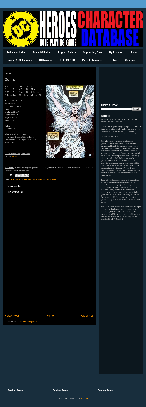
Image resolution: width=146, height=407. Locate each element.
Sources (130, 60)
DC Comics (15, 179)
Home (50, 315)
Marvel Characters (92, 60)
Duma (34, 179)
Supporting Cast (92, 52)
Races (134, 52)
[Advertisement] (49, 288)
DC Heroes (26, 179)
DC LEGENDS (67, 60)
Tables (114, 60)
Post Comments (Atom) (27, 322)
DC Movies (45, 60)
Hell (40, 179)
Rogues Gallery (67, 52)
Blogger (84, 398)
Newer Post (12, 315)
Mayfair (46, 179)
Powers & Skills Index (19, 60)
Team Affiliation (42, 52)
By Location (116, 52)
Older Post (87, 315)
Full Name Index (16, 52)
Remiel (14, 156)
